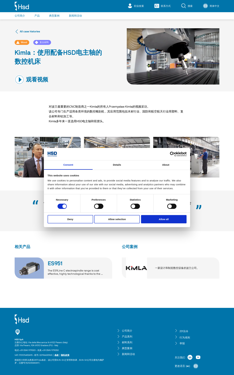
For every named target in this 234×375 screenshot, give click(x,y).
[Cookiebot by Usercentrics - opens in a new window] (172, 154)
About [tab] (165, 164)
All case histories (27, 31)
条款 (56, 355)
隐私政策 (65, 355)
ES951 (55, 263)
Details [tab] (117, 164)
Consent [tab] (68, 164)
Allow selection (117, 219)
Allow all (164, 219)
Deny (70, 219)
